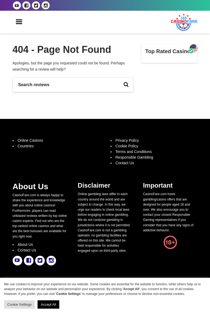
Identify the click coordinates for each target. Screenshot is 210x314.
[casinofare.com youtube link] (17, 5)
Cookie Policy (127, 146)
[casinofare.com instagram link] (46, 5)
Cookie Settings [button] (19, 304)
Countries (26, 146)
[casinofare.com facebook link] (26, 5)
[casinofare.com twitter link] (36, 5)
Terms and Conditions (134, 151)
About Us (25, 244)
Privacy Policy (127, 140)
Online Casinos (30, 140)
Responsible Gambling (134, 157)
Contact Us (125, 163)
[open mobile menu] (19, 22)
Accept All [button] (48, 304)
